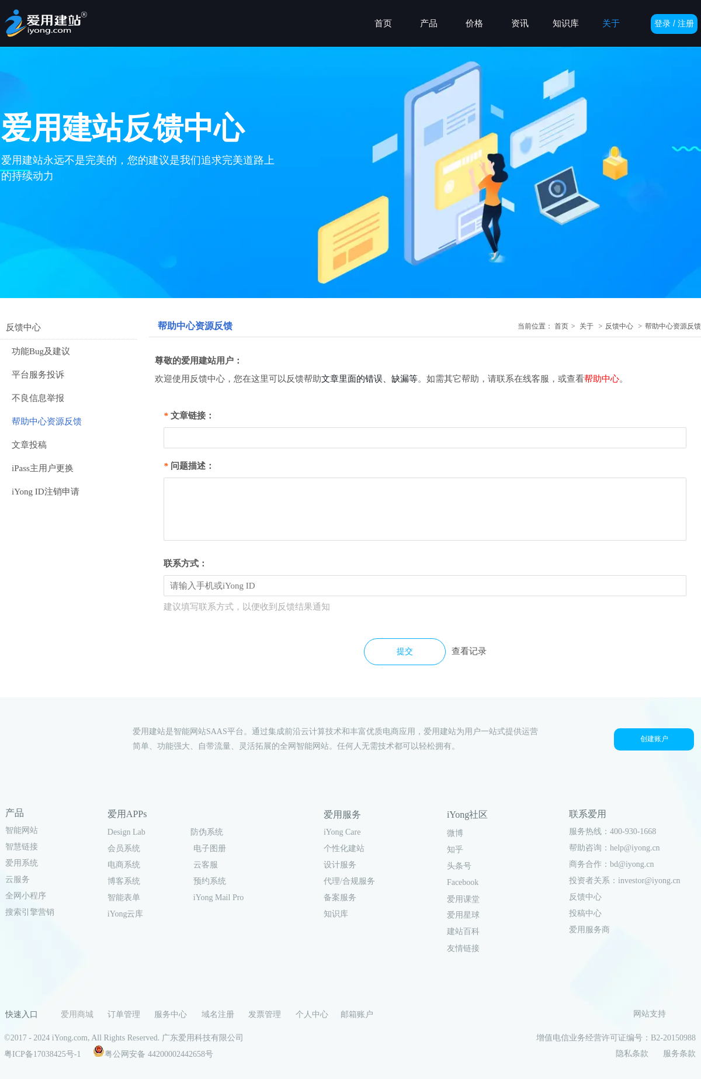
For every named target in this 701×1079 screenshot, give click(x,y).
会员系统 (123, 848)
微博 (455, 833)
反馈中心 (619, 326)
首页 (561, 326)
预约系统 (209, 881)
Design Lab (126, 832)
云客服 (205, 864)
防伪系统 (206, 832)
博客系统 (123, 881)
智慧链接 (21, 846)
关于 (586, 326)
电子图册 (209, 848)
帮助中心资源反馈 (673, 326)
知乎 (455, 849)
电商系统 (123, 864)
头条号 (459, 866)
